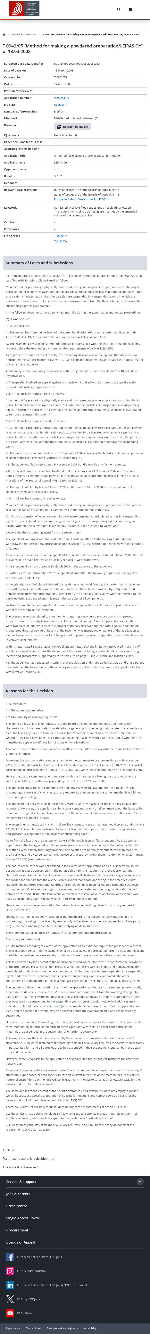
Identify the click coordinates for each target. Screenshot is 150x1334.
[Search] (119, 9)
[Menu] (130, 9)
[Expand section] (140, 1181)
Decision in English (72, 126)
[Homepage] (4, 34)
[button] (75, 263)
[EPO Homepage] (24, 9)
